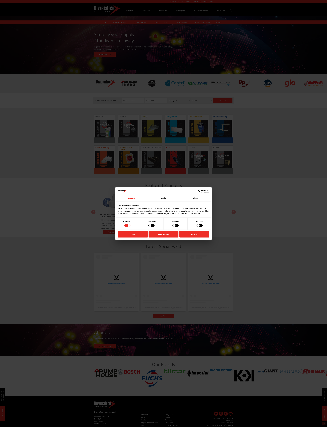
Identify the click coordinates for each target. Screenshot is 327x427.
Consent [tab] (131, 198)
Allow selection (163, 234)
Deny (133, 234)
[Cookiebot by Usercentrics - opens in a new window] (200, 191)
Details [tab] (163, 198)
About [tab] (195, 198)
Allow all (194, 234)
